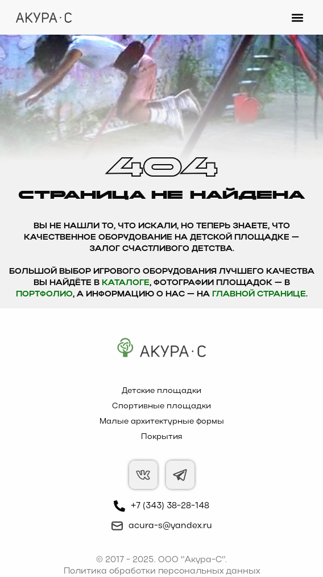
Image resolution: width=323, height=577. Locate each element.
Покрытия (162, 437)
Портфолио (44, 294)
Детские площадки (161, 391)
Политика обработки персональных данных (162, 571)
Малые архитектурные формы (162, 421)
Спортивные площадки (161, 406)
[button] (297, 17)
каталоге (126, 283)
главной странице (259, 294)
